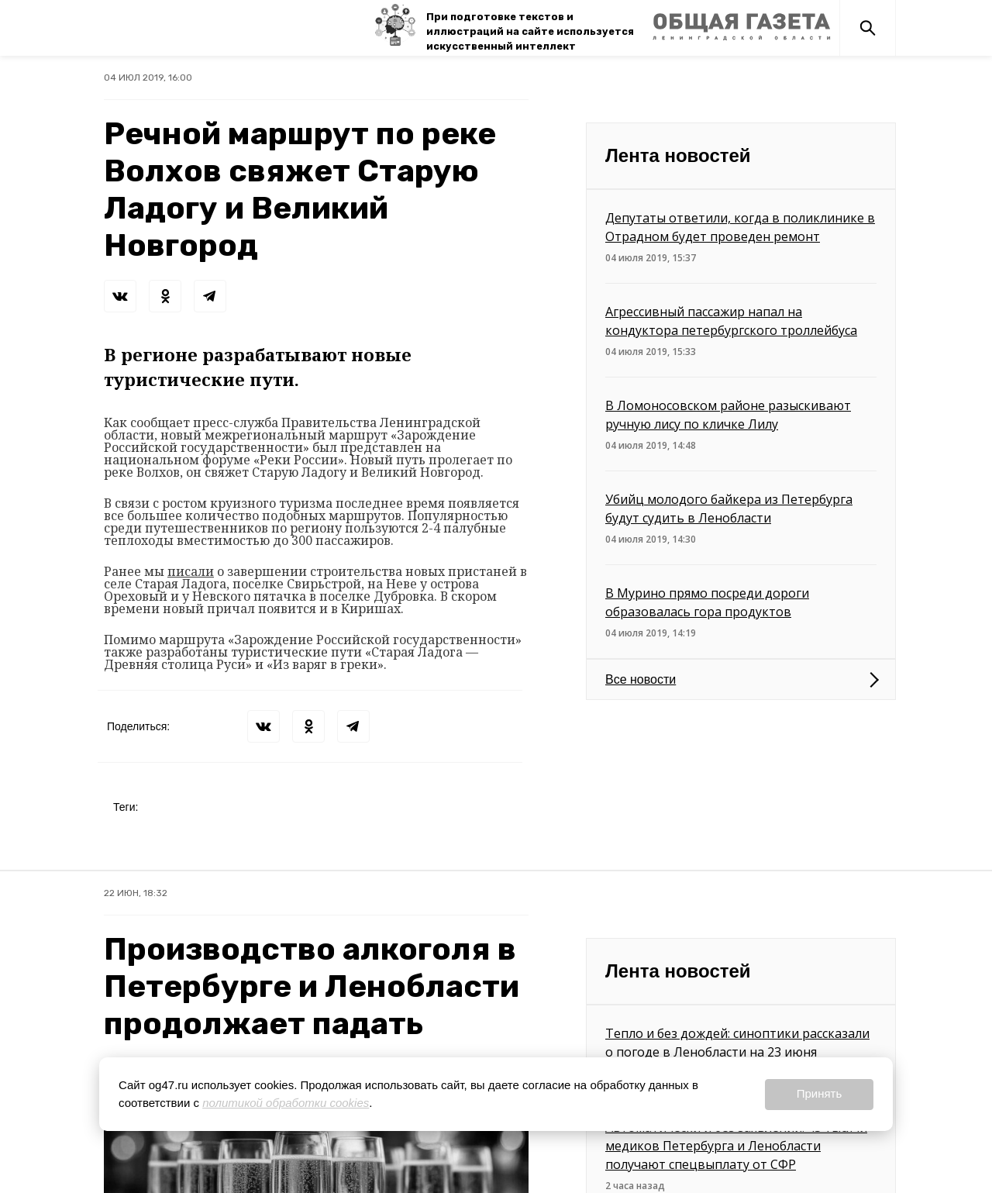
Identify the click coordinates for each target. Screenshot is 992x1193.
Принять (819, 1093)
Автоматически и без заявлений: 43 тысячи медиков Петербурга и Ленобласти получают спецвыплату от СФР (736, 1146)
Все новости (640, 679)
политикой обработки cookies (285, 1102)
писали (190, 571)
